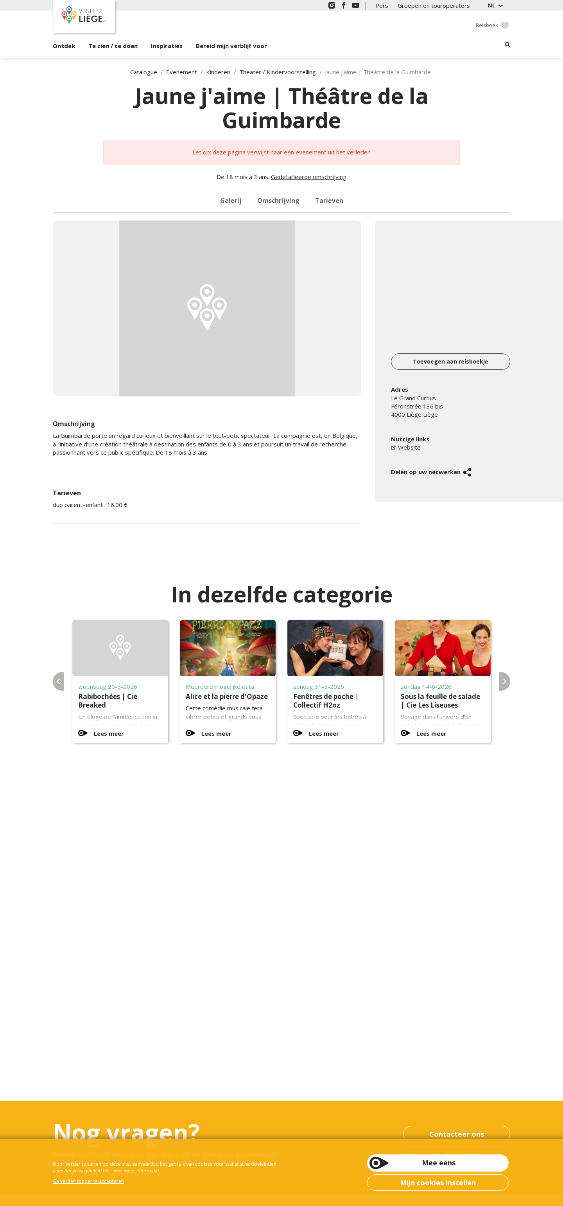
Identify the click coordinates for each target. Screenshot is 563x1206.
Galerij (231, 200)
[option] (207, 308)
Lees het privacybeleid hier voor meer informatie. (106, 1170)
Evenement (181, 72)
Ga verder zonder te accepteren (88, 1181)
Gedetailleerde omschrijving (308, 177)
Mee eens (438, 1162)
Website (409, 447)
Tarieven (329, 200)
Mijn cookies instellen (438, 1182)
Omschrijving (278, 200)
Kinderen (218, 72)
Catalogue (143, 72)
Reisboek (487, 25)
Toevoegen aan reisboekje (450, 361)
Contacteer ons (456, 1134)
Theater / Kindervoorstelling (277, 72)
